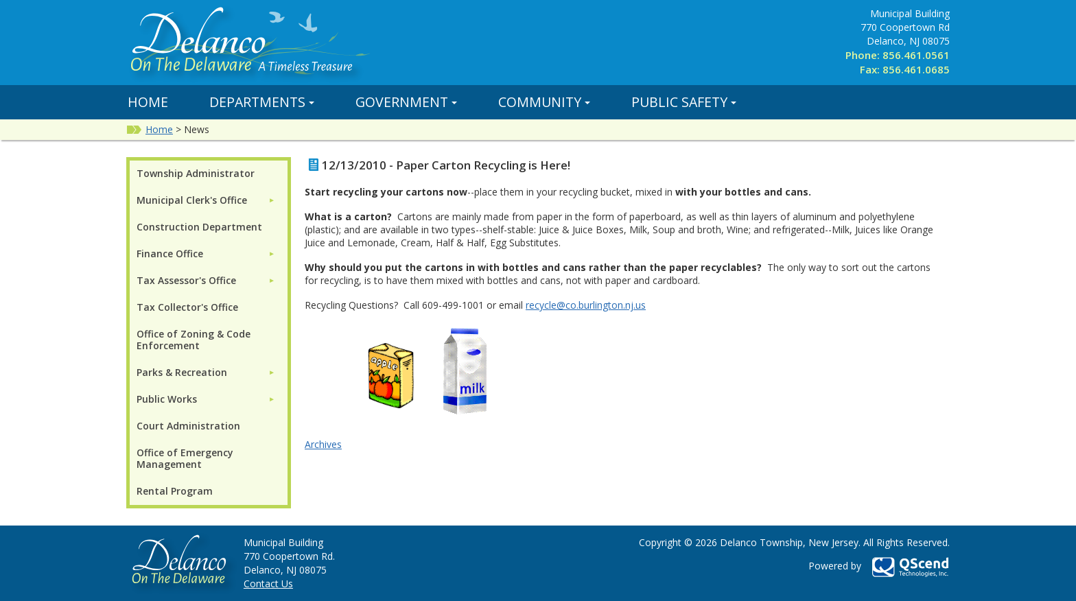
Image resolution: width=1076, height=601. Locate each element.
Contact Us (268, 583)
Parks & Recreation (182, 372)
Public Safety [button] (683, 102)
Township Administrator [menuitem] (196, 173)
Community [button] (544, 102)
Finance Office (170, 253)
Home (148, 102)
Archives (323, 444)
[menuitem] (206, 200)
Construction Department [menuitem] (199, 226)
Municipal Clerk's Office (192, 200)
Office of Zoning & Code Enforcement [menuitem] (193, 339)
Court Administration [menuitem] (188, 425)
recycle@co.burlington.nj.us (586, 304)
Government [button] (406, 102)
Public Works (167, 398)
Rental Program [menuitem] (175, 490)
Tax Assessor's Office (186, 280)
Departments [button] (261, 102)
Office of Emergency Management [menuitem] (185, 458)
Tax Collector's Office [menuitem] (187, 307)
